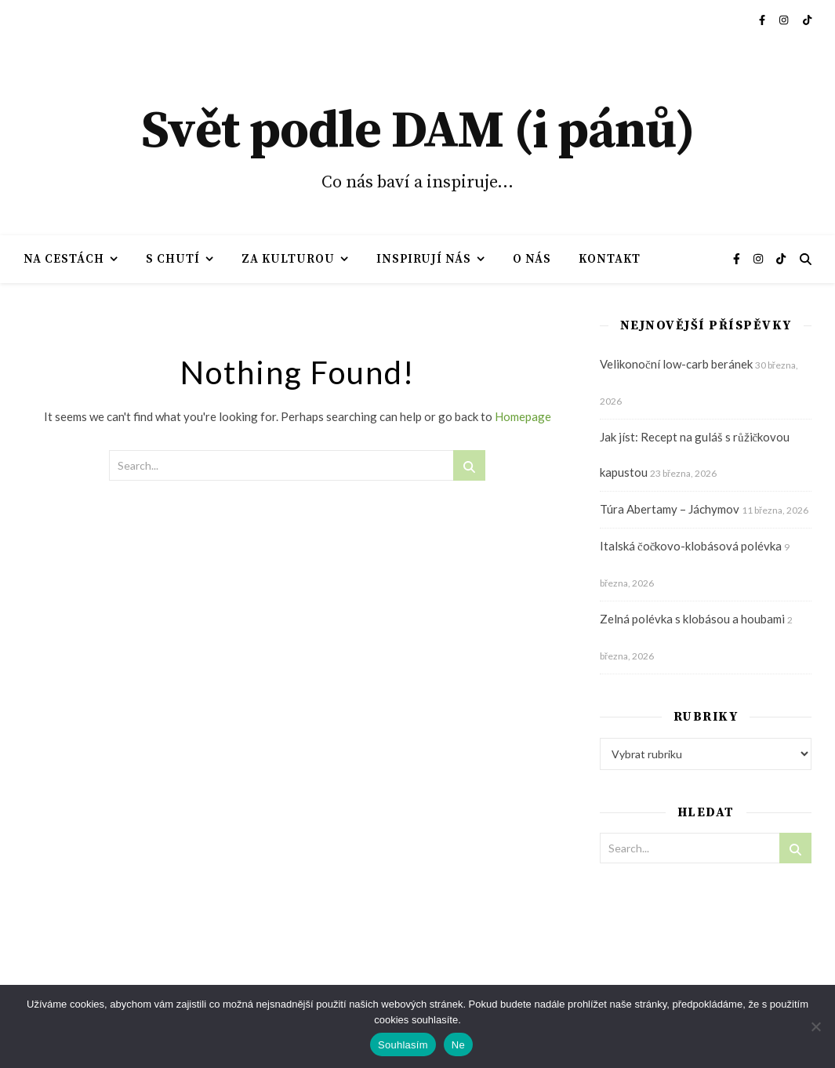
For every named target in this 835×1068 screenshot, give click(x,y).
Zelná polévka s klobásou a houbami (692, 619)
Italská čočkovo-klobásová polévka (691, 546)
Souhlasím (403, 1045)
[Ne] (815, 1026)
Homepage (523, 416)
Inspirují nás (423, 259)
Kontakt (610, 259)
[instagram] (784, 19)
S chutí (173, 259)
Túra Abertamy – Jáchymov (669, 509)
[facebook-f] (763, 19)
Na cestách (64, 259)
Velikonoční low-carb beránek (676, 364)
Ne (458, 1045)
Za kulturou (288, 259)
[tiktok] (807, 19)
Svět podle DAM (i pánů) (418, 132)
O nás (532, 259)
